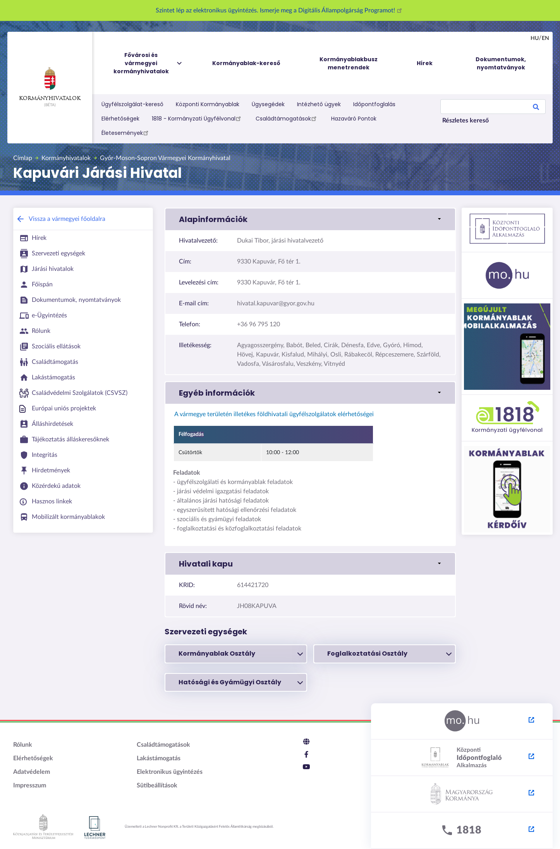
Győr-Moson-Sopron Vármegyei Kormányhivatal (165, 158)
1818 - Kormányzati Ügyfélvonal (197, 118)
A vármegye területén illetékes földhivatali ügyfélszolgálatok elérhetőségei (273, 414)
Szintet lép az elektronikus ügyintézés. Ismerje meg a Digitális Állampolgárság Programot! (280, 10)
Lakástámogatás (158, 758)
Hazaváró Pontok (353, 118)
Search (536, 108)
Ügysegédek (268, 104)
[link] (310, 219)
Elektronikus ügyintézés (170, 772)
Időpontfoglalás (374, 104)
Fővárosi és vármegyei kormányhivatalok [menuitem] (148, 63)
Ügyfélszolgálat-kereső (132, 104)
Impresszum (29, 785)
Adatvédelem (31, 772)
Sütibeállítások (157, 785)
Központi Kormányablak (207, 104)
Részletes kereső (465, 120)
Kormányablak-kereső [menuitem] (246, 63)
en (545, 38)
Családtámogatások (287, 118)
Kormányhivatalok (50, 84)
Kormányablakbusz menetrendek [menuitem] (349, 63)
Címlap (22, 158)
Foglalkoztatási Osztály (389, 653)
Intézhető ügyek (319, 104)
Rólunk (22, 745)
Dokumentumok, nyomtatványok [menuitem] (501, 63)
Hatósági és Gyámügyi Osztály (241, 682)
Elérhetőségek (120, 118)
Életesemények (126, 132)
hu (535, 38)
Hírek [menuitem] (425, 63)
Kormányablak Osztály (241, 653)
